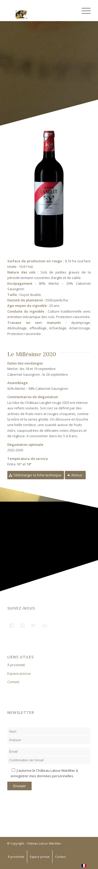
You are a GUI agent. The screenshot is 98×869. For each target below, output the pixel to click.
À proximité (16, 665)
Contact (13, 681)
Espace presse (19, 673)
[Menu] (83, 10)
